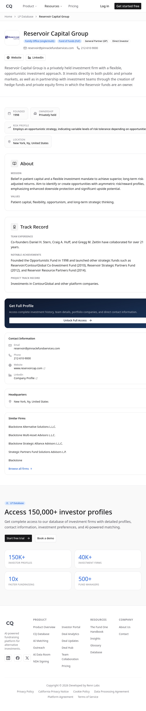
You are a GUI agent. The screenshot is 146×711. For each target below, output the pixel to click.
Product (30, 6)
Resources (53, 6)
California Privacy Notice (53, 691)
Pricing (73, 6)
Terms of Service (88, 697)
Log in (104, 6)
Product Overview (44, 627)
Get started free (127, 6)
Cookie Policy (81, 691)
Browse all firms (20, 468)
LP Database (25, 16)
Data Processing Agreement (111, 691)
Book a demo (45, 538)
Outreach (39, 647)
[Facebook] (17, 658)
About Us (124, 627)
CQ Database (41, 634)
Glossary (95, 645)
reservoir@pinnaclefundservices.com (49, 48)
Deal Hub (67, 647)
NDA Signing (41, 661)
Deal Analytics (70, 634)
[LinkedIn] (8, 658)
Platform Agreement (60, 697)
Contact (124, 634)
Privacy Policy (25, 691)
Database (96, 652)
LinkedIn (36, 57)
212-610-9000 (87, 48)
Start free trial (18, 538)
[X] (27, 658)
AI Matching (40, 641)
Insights (95, 638)
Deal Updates (70, 641)
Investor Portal (71, 627)
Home (8, 16)
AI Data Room (41, 654)
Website (14, 57)
